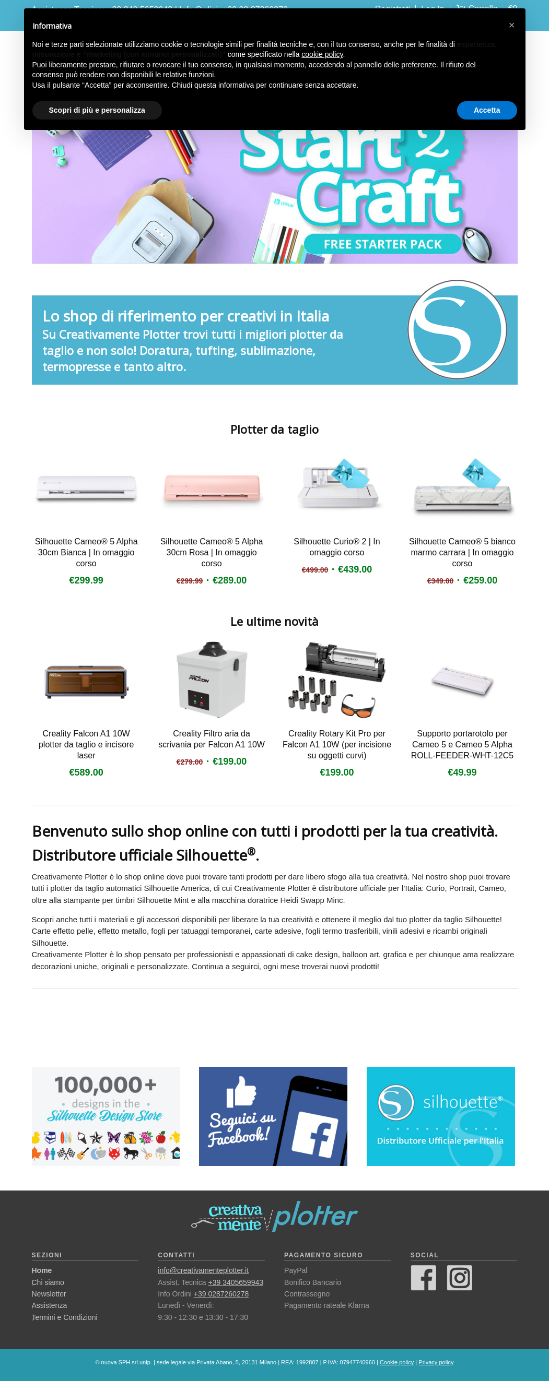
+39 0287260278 (221, 1294)
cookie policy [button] (322, 54)
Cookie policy (397, 1362)
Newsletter (49, 1294)
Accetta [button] (487, 110)
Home (42, 1270)
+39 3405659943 (236, 1282)
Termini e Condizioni (65, 1317)
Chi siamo (48, 1282)
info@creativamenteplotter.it (203, 1270)
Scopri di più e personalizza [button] (97, 110)
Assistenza (49, 1305)
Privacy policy (435, 1362)
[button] (512, 25)
